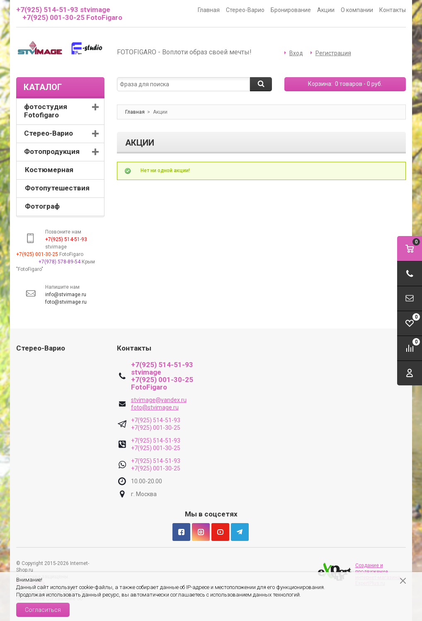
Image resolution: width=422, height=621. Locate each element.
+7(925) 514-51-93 (155, 420)
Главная (209, 10)
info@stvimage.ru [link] (65, 294)
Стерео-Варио (245, 10)
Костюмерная (49, 170)
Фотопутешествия (57, 188)
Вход (296, 53)
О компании (357, 10)
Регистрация (333, 53)
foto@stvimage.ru (66, 302)
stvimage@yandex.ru (159, 400)
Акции (326, 10)
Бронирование (291, 10)
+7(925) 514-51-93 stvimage (63, 9)
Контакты (392, 10)
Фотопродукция (52, 151)
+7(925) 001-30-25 (155, 427)
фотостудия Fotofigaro (45, 110)
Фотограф (42, 206)
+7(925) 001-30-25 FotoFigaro (72, 17)
